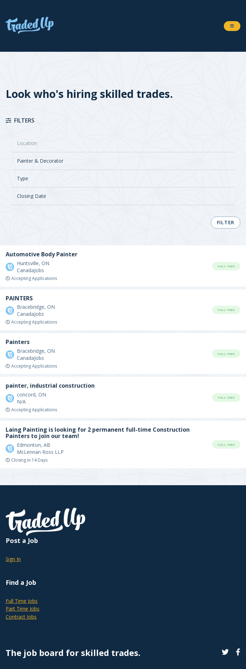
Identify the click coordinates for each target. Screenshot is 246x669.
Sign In (13, 559)
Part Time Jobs (22, 608)
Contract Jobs (21, 616)
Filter (225, 222)
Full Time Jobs (22, 601)
